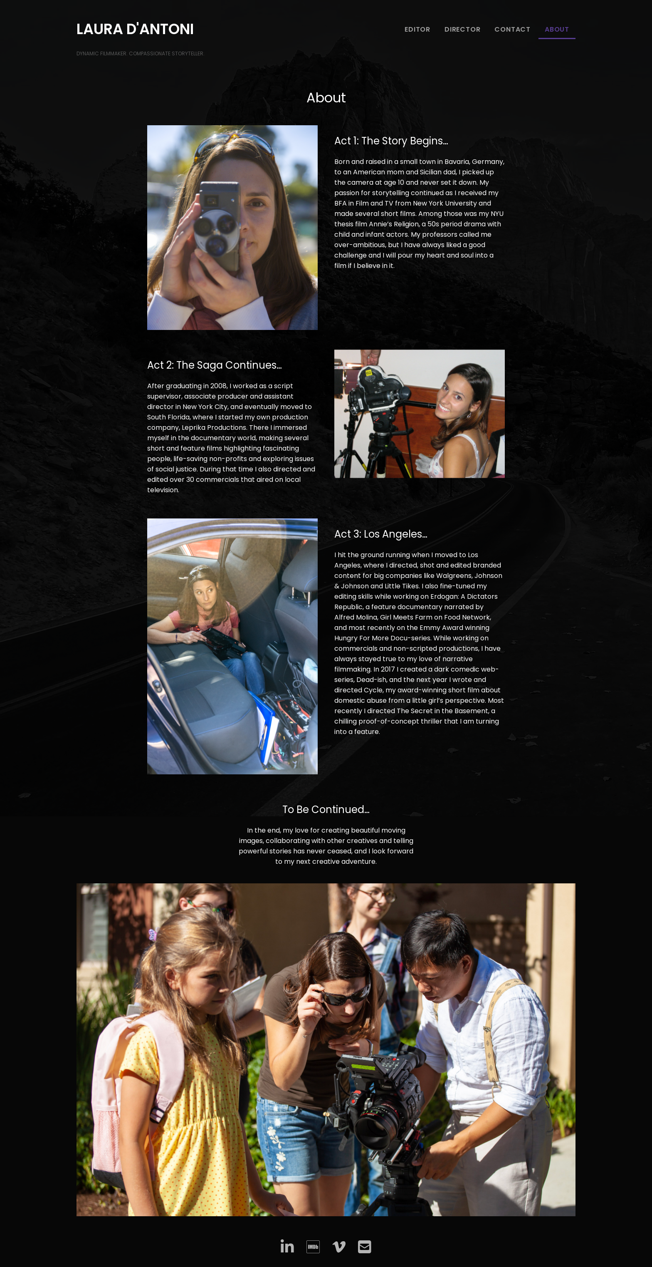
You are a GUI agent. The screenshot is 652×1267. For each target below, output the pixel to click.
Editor (417, 29)
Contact (512, 29)
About (557, 29)
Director (462, 29)
